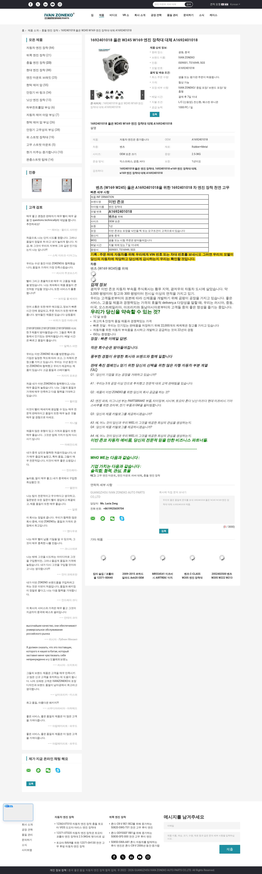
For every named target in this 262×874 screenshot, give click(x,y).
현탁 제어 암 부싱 (37, 122)
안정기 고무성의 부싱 (40, 130)
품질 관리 (172, 15)
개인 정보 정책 (58, 870)
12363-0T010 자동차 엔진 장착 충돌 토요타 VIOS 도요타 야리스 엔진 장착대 (79, 825)
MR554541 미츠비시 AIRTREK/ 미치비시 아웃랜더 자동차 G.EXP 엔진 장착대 (163, 575)
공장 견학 (156, 15)
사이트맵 (27, 850)
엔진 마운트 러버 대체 (129, 475)
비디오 (113, 15)
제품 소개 (33, 30)
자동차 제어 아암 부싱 (40, 115)
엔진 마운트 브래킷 (38, 77)
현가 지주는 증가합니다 (41, 152)
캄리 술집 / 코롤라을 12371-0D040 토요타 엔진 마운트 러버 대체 (103, 575)
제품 (101, 15)
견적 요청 (215, 4)
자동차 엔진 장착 (37, 47)
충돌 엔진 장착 (50, 30)
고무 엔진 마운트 (106, 475)
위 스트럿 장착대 (37, 137)
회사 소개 (139, 15)
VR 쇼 (126, 15)
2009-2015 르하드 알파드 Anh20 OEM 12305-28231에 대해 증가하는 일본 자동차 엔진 (133, 575)
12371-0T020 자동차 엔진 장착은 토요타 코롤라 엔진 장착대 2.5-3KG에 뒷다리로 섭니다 (80, 835)
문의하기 (188, 15)
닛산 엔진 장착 (35, 100)
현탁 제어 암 (34, 85)
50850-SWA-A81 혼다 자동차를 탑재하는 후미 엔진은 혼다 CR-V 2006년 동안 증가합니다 (135, 844)
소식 (201, 15)
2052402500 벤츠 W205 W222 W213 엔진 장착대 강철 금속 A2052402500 (222, 575)
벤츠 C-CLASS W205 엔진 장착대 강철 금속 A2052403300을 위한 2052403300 (192, 575)
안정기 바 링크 (35, 92)
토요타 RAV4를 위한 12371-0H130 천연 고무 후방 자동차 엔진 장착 (80, 844)
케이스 (213, 15)
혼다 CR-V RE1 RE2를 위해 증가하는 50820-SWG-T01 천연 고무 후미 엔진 (132, 825)
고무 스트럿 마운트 (38, 144)
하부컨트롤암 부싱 (38, 107)
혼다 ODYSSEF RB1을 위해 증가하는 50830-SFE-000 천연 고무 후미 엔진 (131, 834)
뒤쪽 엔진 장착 (35, 55)
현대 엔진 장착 (35, 70)
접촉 (154, 114)
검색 (188, 4)
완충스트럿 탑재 (36, 159)
